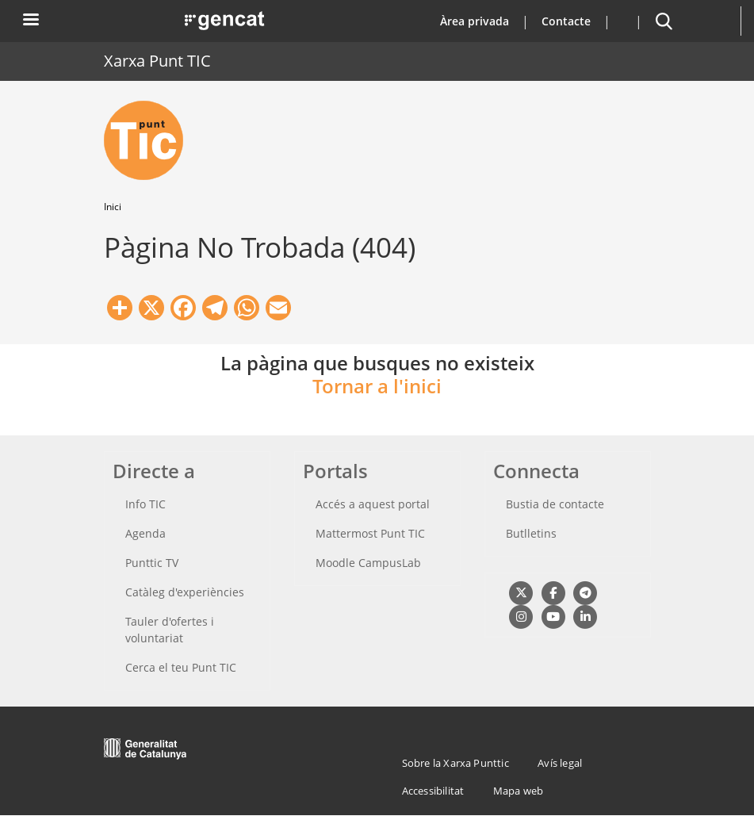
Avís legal (560, 763)
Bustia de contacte (555, 503)
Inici (112, 206)
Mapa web (518, 790)
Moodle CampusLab (368, 562)
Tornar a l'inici (377, 386)
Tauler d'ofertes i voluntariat (169, 630)
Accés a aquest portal (373, 503)
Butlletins (531, 533)
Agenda (145, 533)
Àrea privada (474, 21)
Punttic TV (151, 562)
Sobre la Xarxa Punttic (455, 763)
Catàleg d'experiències (184, 592)
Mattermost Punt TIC (370, 533)
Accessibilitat (433, 790)
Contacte (566, 21)
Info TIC (145, 503)
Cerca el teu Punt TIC (180, 667)
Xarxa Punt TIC (157, 60)
